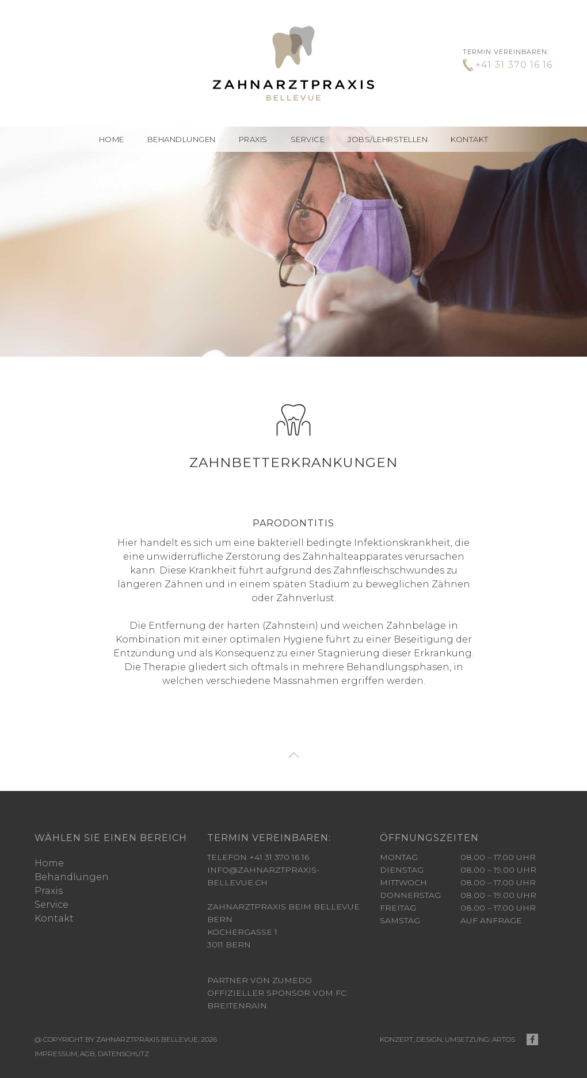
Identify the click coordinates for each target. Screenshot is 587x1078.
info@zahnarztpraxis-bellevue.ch (263, 857)
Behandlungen (72, 858)
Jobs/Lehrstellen (388, 139)
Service (308, 139)
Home (111, 139)
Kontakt (470, 139)
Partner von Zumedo (259, 961)
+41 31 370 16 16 (513, 64)
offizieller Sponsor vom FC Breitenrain (276, 980)
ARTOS (503, 1020)
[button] (181, 139)
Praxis (253, 139)
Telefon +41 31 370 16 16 (258, 838)
